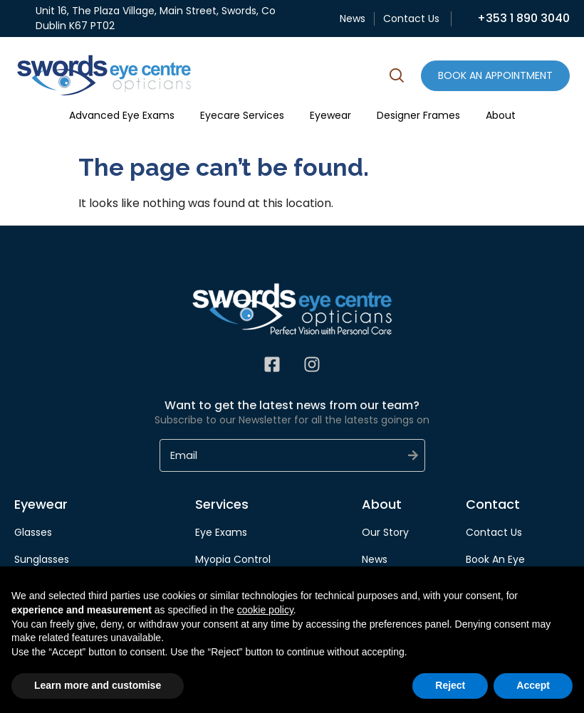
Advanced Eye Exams (121, 115)
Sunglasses (41, 559)
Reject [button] (450, 685)
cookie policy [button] (265, 610)
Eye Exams (221, 532)
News (352, 18)
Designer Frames (418, 115)
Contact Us (411, 18)
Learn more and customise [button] (97, 685)
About (501, 115)
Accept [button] (533, 685)
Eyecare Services (242, 115)
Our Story (385, 532)
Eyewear (330, 115)
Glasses (33, 532)
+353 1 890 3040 (523, 18)
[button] (397, 77)
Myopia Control (233, 559)
